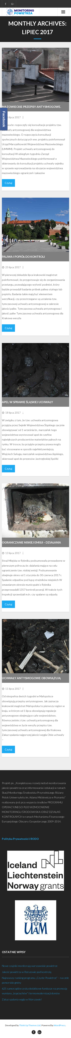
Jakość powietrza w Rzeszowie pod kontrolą (26, 972)
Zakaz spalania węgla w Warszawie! (22, 999)
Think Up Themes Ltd (30, 1025)
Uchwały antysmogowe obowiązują (31, 678)
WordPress (60, 1025)
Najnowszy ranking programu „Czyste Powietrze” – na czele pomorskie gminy (35, 980)
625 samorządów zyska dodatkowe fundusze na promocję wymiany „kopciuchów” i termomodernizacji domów (34, 991)
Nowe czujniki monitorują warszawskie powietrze (30, 965)
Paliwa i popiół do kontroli (23, 256)
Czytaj (8, 182)
